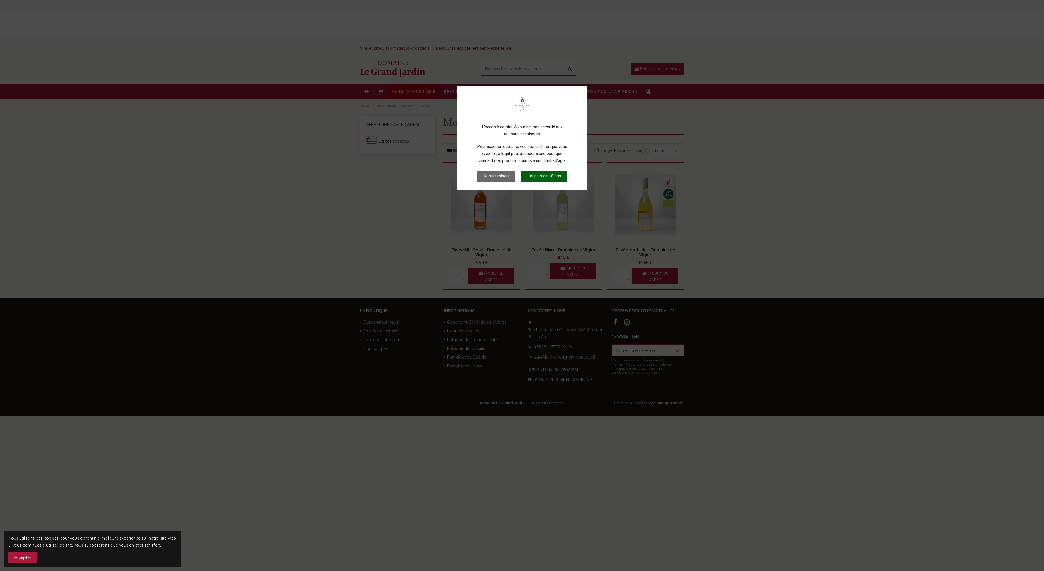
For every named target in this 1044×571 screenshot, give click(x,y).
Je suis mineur (496, 176)
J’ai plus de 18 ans (544, 176)
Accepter (22, 557)
